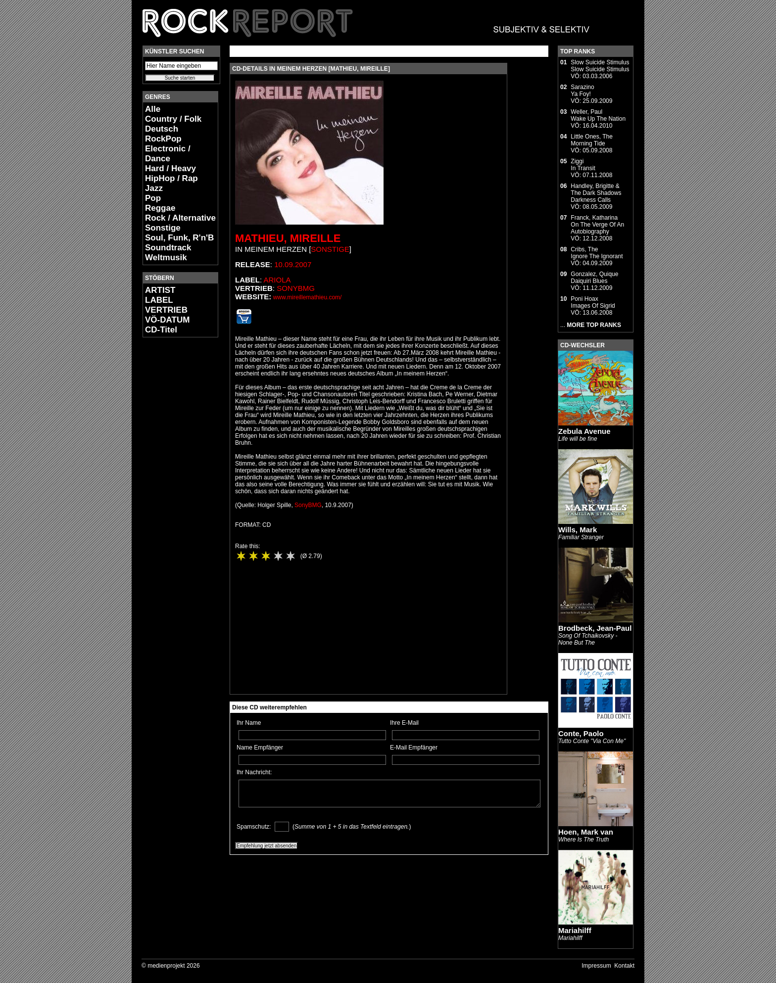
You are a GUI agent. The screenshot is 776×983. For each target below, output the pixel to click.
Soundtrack (168, 247)
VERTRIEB (166, 310)
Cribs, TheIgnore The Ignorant (597, 253)
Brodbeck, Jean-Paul (594, 628)
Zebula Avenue (584, 431)
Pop (153, 198)
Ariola (277, 280)
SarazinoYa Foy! (582, 90)
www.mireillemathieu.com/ (307, 297)
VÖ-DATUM (167, 320)
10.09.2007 (292, 264)
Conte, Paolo (581, 733)
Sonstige (163, 228)
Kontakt (624, 965)
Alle (152, 109)
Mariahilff (574, 930)
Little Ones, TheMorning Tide (592, 140)
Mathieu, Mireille (287, 238)
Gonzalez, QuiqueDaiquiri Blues (594, 277)
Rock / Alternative (180, 218)
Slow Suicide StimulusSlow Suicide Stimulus (600, 66)
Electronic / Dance (168, 153)
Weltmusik (166, 257)
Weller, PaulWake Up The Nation (598, 115)
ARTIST (160, 290)
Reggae (160, 208)
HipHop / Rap (171, 178)
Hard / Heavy (170, 168)
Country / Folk (173, 119)
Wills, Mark (577, 529)
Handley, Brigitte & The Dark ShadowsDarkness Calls (596, 193)
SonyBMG (296, 288)
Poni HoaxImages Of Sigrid (593, 302)
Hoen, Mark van (585, 832)
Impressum (596, 965)
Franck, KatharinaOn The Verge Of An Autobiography (597, 224)
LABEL (159, 300)
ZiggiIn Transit (583, 165)
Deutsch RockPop (163, 133)
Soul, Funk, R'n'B (179, 237)
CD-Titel (161, 329)
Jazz (154, 188)
